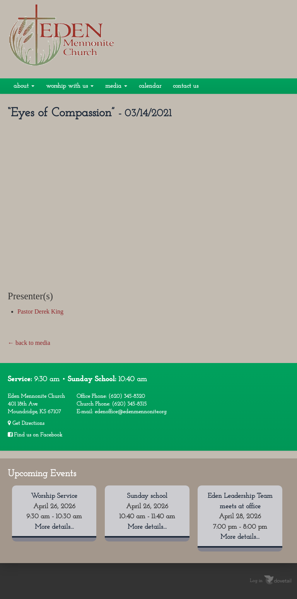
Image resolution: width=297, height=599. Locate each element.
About (24, 86)
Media (116, 86)
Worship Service (54, 496)
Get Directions (26, 423)
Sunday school (147, 496)
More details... (54, 527)
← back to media (29, 342)
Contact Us (185, 86)
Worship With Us (70, 86)
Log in (256, 581)
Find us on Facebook (35, 435)
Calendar (150, 86)
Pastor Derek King (40, 311)
